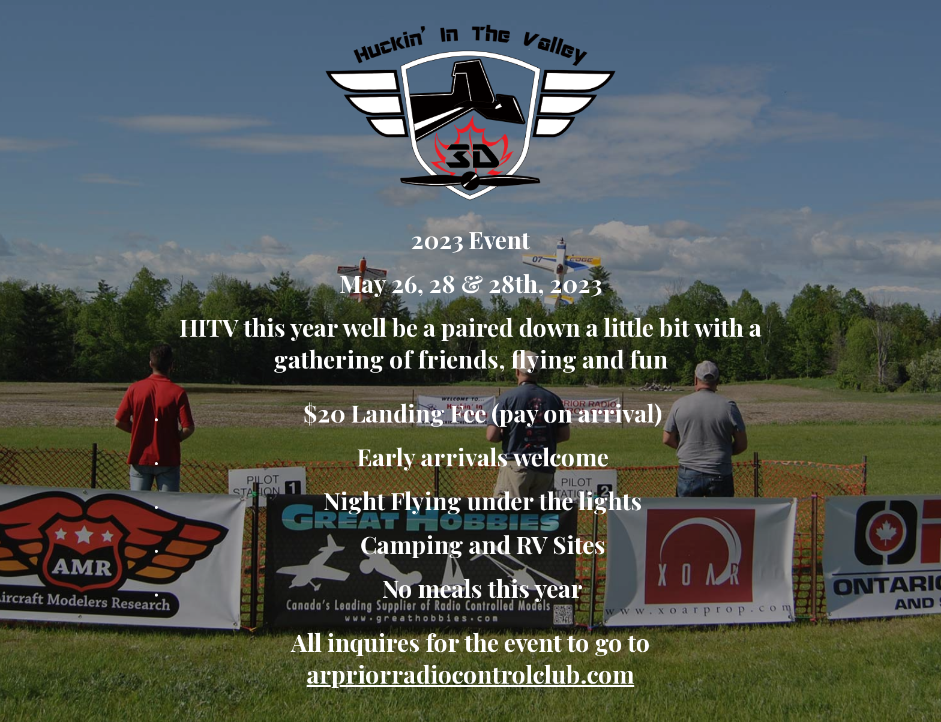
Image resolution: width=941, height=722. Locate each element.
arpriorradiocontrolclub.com (470, 674)
